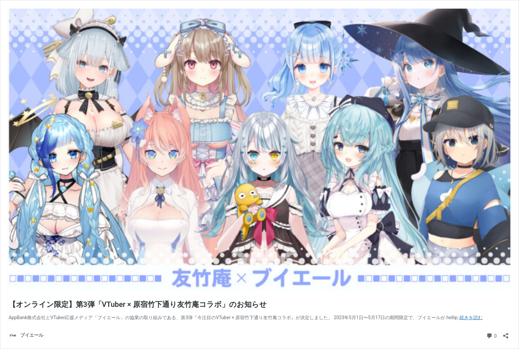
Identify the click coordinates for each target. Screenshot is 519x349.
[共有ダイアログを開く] (505, 333)
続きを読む (471, 317)
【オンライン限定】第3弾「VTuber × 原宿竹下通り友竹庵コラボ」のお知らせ (138, 304)
